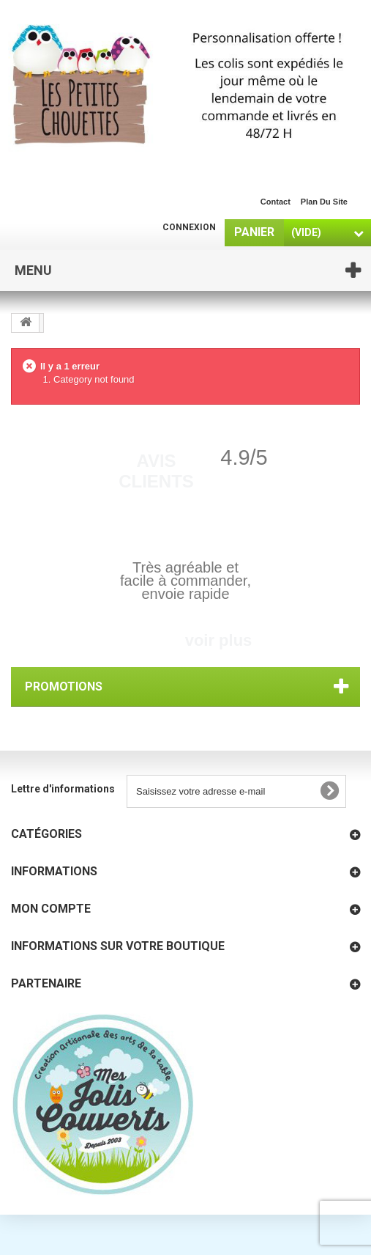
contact (276, 201)
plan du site (324, 201)
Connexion (189, 227)
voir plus (218, 640)
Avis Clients (156, 471)
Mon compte (51, 909)
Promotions (63, 686)
